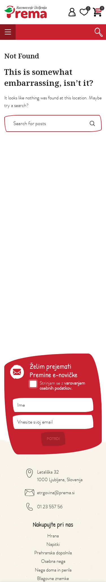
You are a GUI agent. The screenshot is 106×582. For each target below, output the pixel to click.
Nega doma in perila (53, 569)
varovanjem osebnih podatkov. (62, 386)
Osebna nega (53, 561)
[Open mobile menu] (9, 32)
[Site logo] (25, 11)
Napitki (53, 544)
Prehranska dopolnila (53, 552)
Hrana (53, 535)
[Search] (99, 32)
